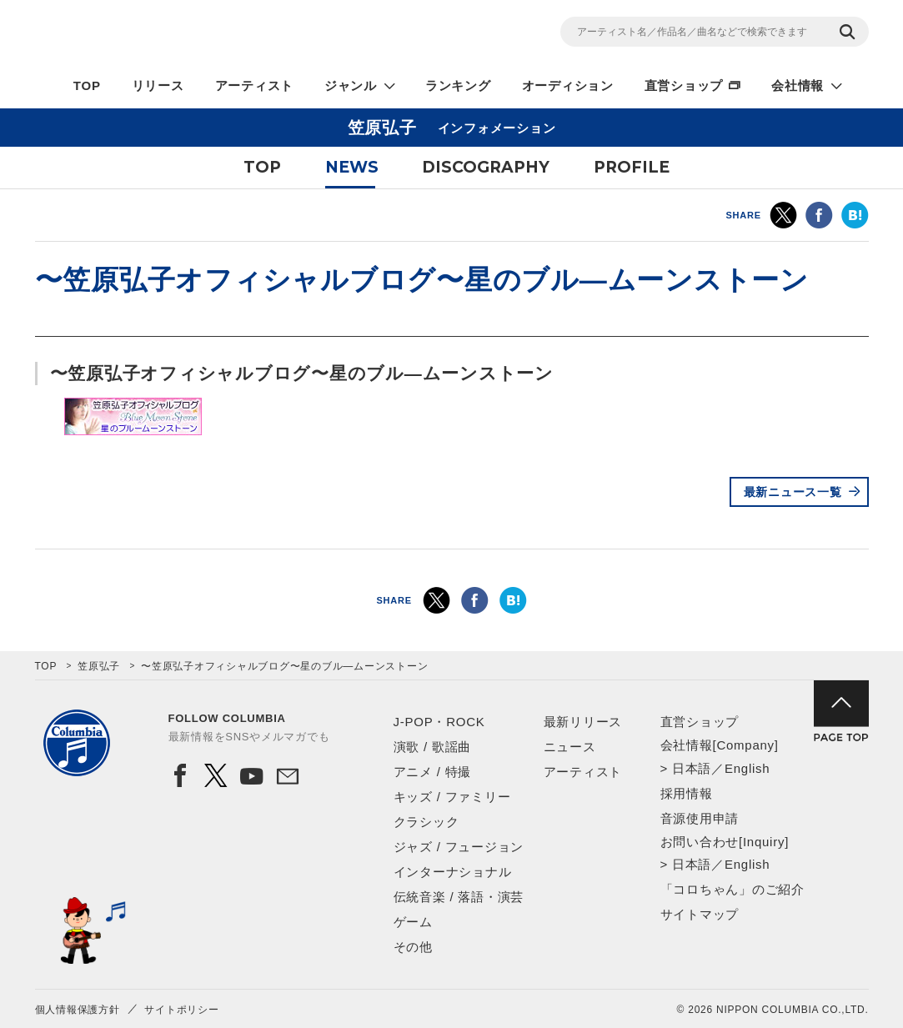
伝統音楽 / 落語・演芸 (459, 897)
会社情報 (797, 85)
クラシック (426, 822)
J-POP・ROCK (439, 722)
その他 (413, 947)
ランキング (458, 85)
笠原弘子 (99, 666)
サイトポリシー (181, 1009)
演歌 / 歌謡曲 (433, 747)
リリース (158, 85)
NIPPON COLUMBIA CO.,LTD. (185, 34)
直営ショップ (684, 85)
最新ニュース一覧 (793, 492)
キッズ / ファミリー (452, 797)
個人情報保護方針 (77, 1009)
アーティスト (254, 85)
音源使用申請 (700, 818)
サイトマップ (700, 914)
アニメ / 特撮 (433, 772)
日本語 (691, 768)
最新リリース (583, 722)
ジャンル (350, 85)
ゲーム (413, 922)
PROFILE (632, 167)
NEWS (352, 167)
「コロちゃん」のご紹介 (732, 889)
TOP (87, 85)
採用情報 (686, 793)
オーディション (568, 85)
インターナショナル (453, 872)
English (747, 768)
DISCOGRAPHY (485, 167)
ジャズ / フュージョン (459, 847)
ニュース (570, 747)
